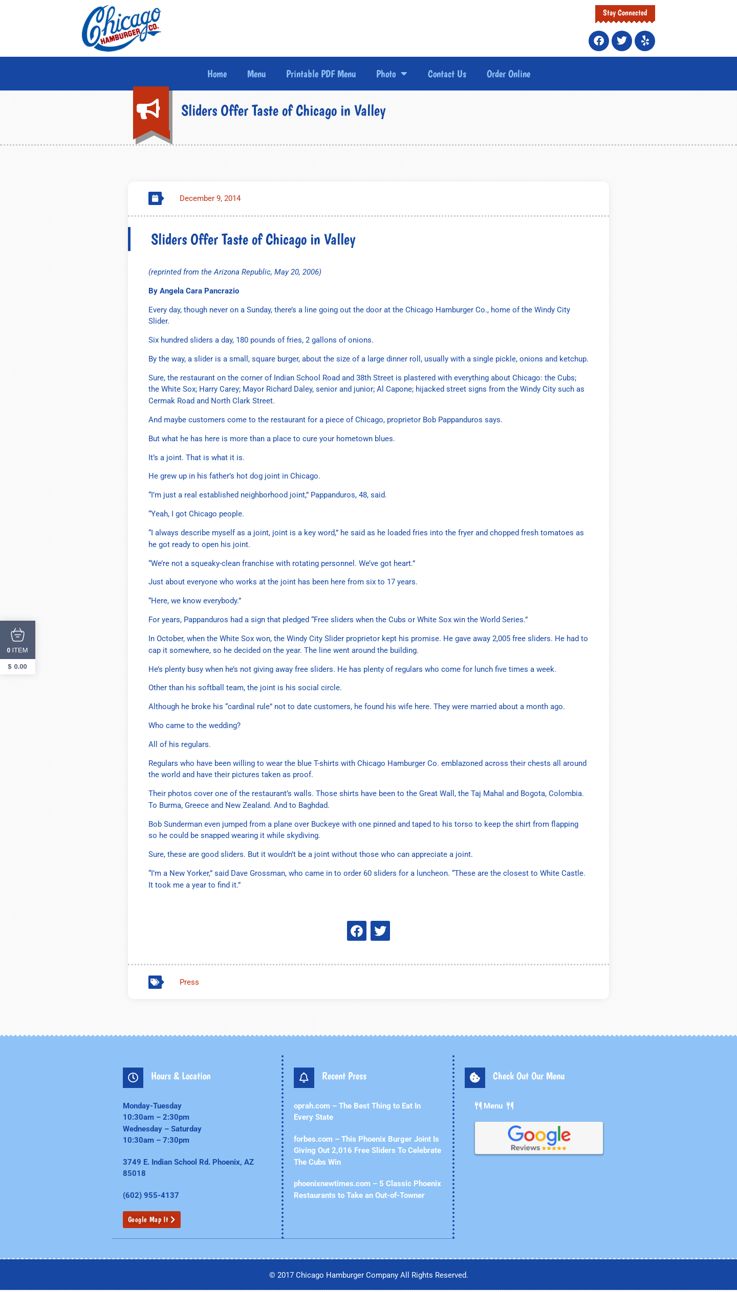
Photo (391, 73)
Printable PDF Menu (321, 73)
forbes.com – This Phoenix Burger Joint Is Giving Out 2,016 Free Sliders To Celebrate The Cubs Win (367, 1153)
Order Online (508, 73)
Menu (256, 73)
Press (189, 984)
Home (217, 73)
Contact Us (447, 73)
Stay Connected (625, 12)
